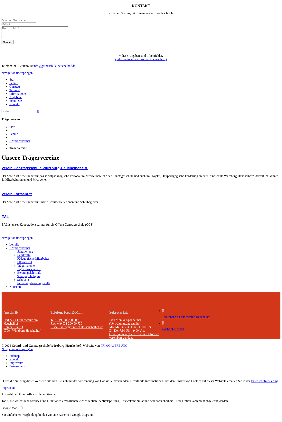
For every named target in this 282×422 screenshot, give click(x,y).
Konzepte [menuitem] (15, 289)
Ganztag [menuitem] (14, 89)
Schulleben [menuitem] (16, 103)
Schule (13, 136)
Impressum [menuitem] (16, 365)
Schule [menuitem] (13, 85)
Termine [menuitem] (14, 92)
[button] (14, 396)
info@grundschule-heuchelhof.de (54, 68)
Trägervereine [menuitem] (26, 268)
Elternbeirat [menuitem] (24, 264)
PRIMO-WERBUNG (114, 348)
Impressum (8, 390)
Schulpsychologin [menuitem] (28, 278)
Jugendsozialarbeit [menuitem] (29, 271)
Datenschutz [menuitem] (17, 368)
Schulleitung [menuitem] (25, 254)
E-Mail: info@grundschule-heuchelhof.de (77, 329)
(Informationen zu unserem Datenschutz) (141, 61)
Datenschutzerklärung (264, 383)
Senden (7, 44)
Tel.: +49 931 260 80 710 (66, 322)
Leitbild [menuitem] (14, 246)
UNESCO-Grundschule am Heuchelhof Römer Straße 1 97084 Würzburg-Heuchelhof (22, 328)
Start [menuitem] (12, 82)
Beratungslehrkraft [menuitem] (29, 275)
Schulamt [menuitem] (23, 282)
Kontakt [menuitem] (14, 106)
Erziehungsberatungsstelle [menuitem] (33, 285)
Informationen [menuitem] (18, 96)
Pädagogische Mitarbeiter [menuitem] (33, 261)
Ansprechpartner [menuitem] (19, 250)
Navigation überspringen (17, 75)
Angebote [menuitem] (15, 99)
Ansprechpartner (19, 143)
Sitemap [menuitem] (14, 358)
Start (12, 129)
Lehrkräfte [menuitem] (24, 257)
